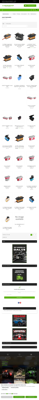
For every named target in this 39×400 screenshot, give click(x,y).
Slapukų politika (5, 387)
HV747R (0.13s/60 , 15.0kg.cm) (31, 146)
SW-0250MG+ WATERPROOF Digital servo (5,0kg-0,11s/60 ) (19, 86)
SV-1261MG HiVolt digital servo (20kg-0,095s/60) (7, 228)
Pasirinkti (15, 26)
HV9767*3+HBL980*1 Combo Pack (7, 86)
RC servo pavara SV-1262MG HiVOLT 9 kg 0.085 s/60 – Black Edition (19, 45)
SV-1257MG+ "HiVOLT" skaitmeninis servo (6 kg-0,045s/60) (32, 45)
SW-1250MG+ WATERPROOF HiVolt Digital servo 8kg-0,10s (32, 187)
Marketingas (15, 393)
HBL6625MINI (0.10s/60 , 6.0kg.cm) (31, 167)
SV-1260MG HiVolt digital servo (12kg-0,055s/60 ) (7, 208)
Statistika (9, 393)
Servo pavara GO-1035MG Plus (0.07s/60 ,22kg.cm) (7, 146)
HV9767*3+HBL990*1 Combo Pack (7, 126)
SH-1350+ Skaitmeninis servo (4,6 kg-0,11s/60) (7, 66)
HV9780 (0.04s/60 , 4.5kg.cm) (31, 66)
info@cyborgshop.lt (31, 356)
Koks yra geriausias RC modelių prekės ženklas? (13, 310)
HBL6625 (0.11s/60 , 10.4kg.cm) (7, 187)
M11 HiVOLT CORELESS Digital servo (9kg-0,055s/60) (32, 86)
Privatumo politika (15, 387)
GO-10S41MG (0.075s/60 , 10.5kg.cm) (32, 208)
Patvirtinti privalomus (7, 396)
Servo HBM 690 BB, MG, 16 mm (19, 225)
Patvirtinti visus (31, 396)
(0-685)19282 (19, 356)
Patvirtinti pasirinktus (19, 396)
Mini (4, 241)
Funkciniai (4, 393)
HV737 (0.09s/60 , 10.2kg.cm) (19, 167)
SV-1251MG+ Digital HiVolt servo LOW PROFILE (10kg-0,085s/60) (7, 45)
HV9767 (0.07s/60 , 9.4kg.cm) (19, 187)
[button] (31, 10)
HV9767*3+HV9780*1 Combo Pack (32, 106)
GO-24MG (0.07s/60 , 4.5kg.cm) (32, 126)
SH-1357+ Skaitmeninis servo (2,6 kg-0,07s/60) (19, 146)
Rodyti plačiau (4, 389)
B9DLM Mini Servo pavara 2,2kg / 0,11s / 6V (19, 126)
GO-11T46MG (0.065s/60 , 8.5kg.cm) (19, 66)
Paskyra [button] (35, 1)
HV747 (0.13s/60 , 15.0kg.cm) (7, 167)
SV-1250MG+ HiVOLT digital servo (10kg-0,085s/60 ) (19, 208)
